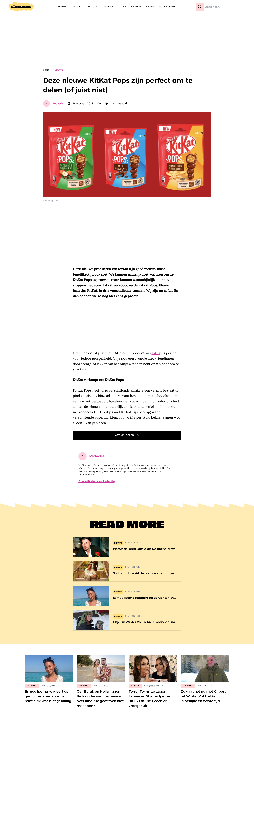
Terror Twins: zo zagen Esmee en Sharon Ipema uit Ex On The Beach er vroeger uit (149, 698)
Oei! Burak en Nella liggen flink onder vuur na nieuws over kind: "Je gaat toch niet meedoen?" (100, 698)
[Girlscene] (21, 7)
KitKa (156, 353)
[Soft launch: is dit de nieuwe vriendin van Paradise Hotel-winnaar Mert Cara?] (127, 571)
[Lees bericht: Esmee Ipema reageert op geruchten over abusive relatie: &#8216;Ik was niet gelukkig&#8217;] (49, 668)
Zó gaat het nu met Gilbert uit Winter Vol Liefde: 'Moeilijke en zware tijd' (203, 696)
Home (46, 70)
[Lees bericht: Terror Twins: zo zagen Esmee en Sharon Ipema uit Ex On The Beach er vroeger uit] (153, 668)
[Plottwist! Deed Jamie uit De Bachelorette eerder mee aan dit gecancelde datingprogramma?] (127, 547)
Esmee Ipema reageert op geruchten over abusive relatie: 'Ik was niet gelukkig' (48, 696)
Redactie (58, 103)
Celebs (135, 685)
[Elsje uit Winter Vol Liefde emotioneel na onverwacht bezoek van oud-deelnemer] (127, 620)
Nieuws (59, 70)
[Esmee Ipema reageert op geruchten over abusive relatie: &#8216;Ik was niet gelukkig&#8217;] (127, 596)
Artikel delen (124, 435)
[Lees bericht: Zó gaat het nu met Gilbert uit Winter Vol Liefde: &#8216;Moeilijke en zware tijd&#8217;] (205, 668)
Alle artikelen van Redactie (96, 481)
